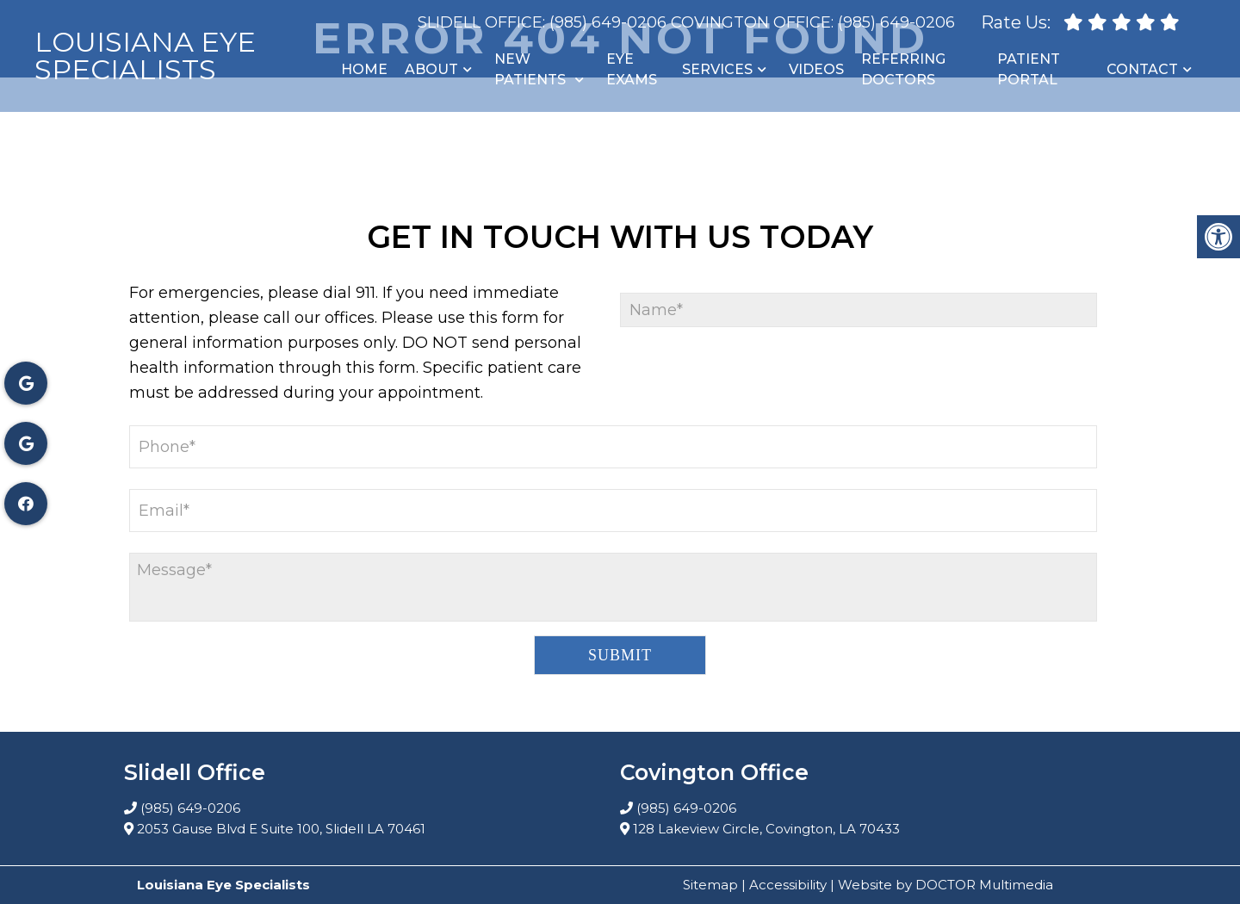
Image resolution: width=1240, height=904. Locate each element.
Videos (816, 69)
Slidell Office (480, 22)
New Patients (530, 69)
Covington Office (751, 22)
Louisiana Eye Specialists (145, 56)
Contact (1142, 69)
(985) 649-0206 (607, 22)
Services (717, 69)
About (431, 69)
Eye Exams (631, 69)
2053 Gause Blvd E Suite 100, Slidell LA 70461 (281, 828)
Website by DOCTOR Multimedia (945, 884)
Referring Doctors (903, 69)
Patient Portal (1028, 69)
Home (364, 69)
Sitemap (710, 884)
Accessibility (788, 884)
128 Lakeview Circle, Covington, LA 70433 (766, 828)
